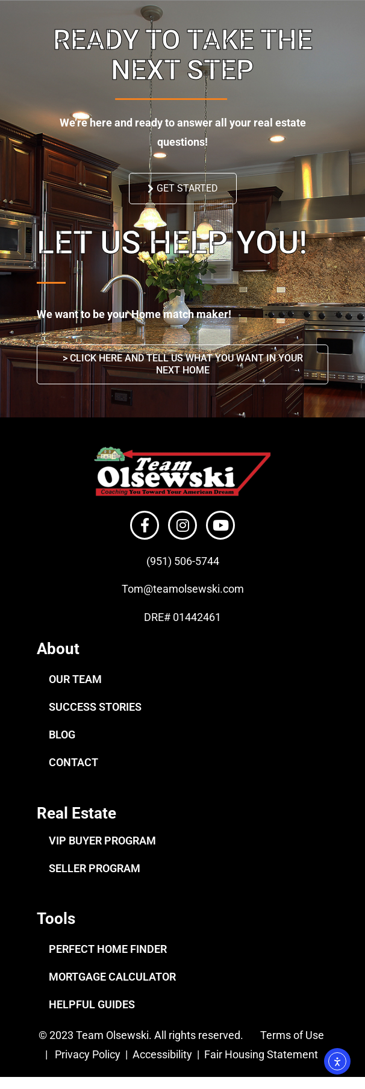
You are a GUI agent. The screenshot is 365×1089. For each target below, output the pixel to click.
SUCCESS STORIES (95, 707)
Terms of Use (291, 1035)
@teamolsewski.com (193, 588)
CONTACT (73, 762)
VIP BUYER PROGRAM (102, 840)
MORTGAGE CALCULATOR (112, 976)
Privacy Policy (87, 1054)
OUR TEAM (75, 679)
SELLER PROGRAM (94, 868)
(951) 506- (170, 561)
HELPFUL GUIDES (92, 1004)
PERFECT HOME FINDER (108, 949)
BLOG (62, 734)
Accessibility (164, 1054)
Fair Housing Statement (262, 1054)
